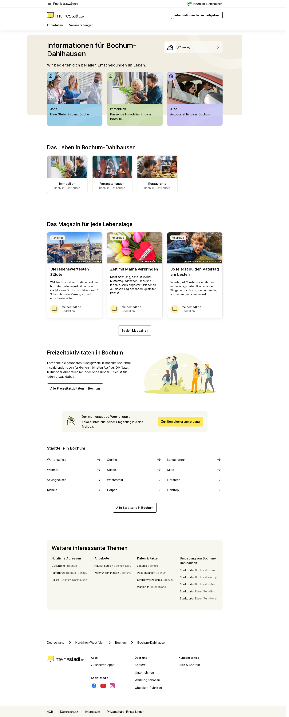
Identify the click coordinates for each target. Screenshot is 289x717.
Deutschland (56, 642)
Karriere (140, 665)
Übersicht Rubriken (148, 688)
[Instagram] (112, 686)
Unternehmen (144, 672)
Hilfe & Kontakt (189, 665)
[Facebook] (94, 686)
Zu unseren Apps (102, 665)
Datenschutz (69, 712)
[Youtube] (103, 686)
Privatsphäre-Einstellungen (125, 712)
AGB (50, 712)
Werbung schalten (147, 680)
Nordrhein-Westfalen (86, 642)
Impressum (92, 712)
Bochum (117, 642)
